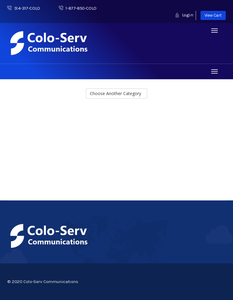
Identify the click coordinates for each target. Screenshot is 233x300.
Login (184, 15)
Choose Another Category (117, 93)
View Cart (213, 15)
